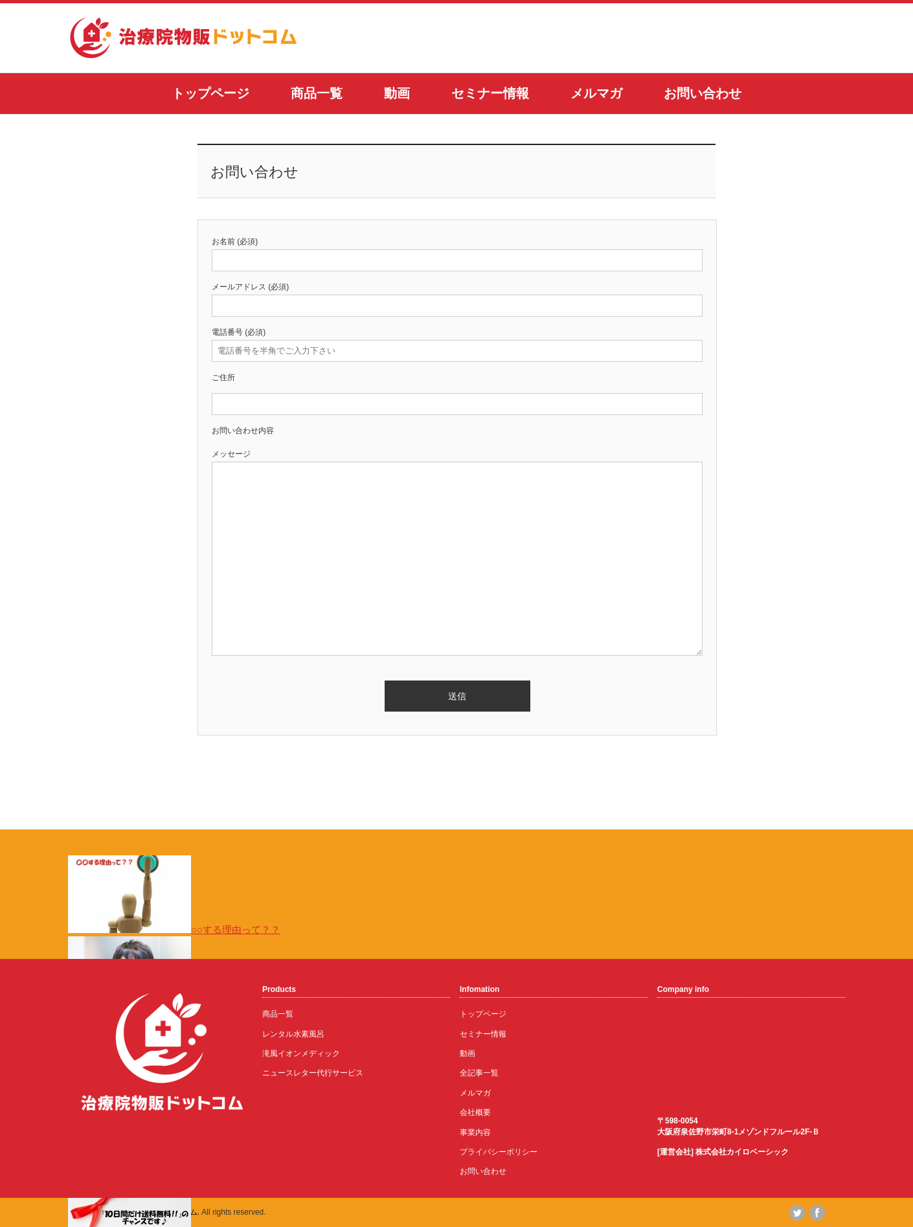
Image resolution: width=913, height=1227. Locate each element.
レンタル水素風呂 (293, 1034)
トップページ (210, 93)
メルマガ (596, 93)
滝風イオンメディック (301, 1053)
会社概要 (475, 1112)
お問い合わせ (702, 93)
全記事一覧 (479, 1072)
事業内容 (475, 1132)
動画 (397, 93)
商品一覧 (317, 93)
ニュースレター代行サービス (312, 1072)
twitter (797, 1213)
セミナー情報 (490, 93)
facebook (817, 1213)
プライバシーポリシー (498, 1151)
